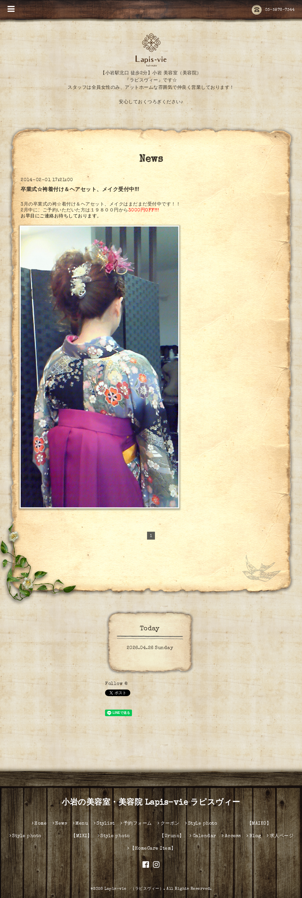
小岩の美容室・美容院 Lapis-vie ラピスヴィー (151, 803)
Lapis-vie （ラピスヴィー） (133, 889)
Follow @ (116, 684)
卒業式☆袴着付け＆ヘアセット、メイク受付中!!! (80, 190)
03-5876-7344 (273, 10)
